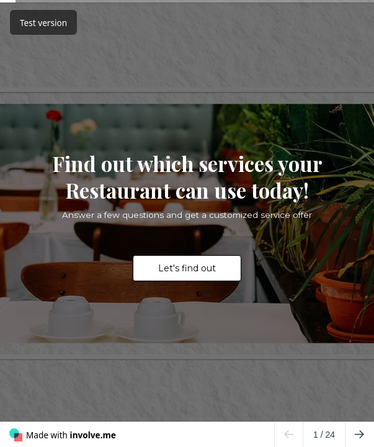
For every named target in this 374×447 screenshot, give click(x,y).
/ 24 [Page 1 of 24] (324, 435)
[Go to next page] (359, 434)
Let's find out (187, 268)
